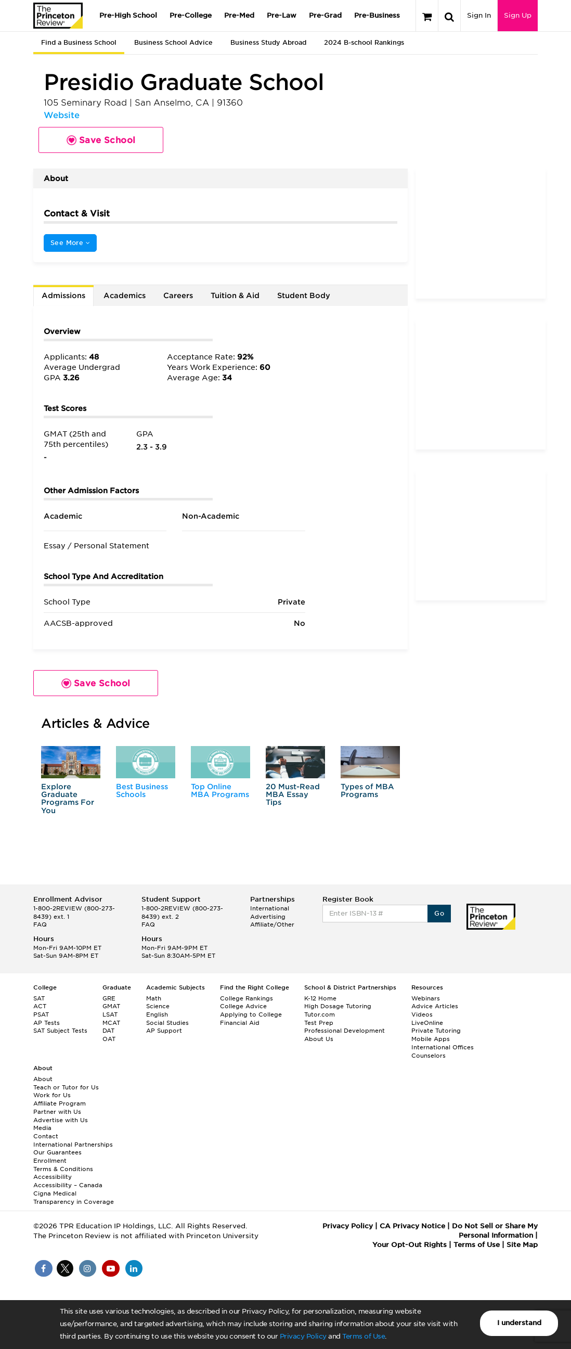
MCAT (111, 1022)
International (269, 908)
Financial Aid (239, 1022)
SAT (39, 998)
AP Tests (46, 1022)
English (157, 1014)
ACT (39, 1006)
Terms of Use (363, 1336)
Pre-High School (128, 15)
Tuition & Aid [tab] (235, 295)
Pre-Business (377, 15)
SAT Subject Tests (60, 1030)
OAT (108, 1039)
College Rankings (246, 998)
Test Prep (318, 1022)
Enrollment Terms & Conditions (63, 1165)
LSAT (110, 1014)
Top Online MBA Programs (220, 790)
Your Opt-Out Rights (409, 1245)
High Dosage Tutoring (337, 1006)
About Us (318, 1039)
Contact (45, 1136)
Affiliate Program (59, 1103)
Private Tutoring (436, 1030)
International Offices (442, 1047)
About (43, 1079)
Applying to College (251, 1014)
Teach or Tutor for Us (66, 1087)
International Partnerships (73, 1144)
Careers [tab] (178, 295)
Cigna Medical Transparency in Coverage (73, 1197)
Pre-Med (239, 15)
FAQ (40, 924)
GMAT (111, 1006)
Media (42, 1128)
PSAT (41, 1014)
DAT (108, 1030)
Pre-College (191, 15)
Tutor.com (319, 1014)
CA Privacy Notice (412, 1226)
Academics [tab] (124, 295)
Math (153, 998)
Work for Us (52, 1095)
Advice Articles (434, 1006)
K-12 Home (320, 998)
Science (158, 1006)
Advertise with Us (60, 1120)
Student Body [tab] (303, 295)
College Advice (243, 1006)
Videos (422, 1014)
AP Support (164, 1030)
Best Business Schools (142, 790)
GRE (108, 998)
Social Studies (167, 1022)
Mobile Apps (430, 1039)
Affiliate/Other (272, 924)
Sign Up (517, 15)
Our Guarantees (57, 1152)
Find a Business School (78, 42)
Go (439, 913)
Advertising (268, 916)
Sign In (479, 15)
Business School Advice (173, 42)
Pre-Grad (325, 15)
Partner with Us (57, 1111)
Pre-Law (281, 15)
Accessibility (52, 1176)
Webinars (425, 998)
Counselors (428, 1055)
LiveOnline (427, 1022)
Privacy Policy (303, 1336)
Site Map (522, 1245)
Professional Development (344, 1030)
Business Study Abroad (268, 42)
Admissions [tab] (63, 295)
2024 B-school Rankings (364, 42)
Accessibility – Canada (67, 1185)
